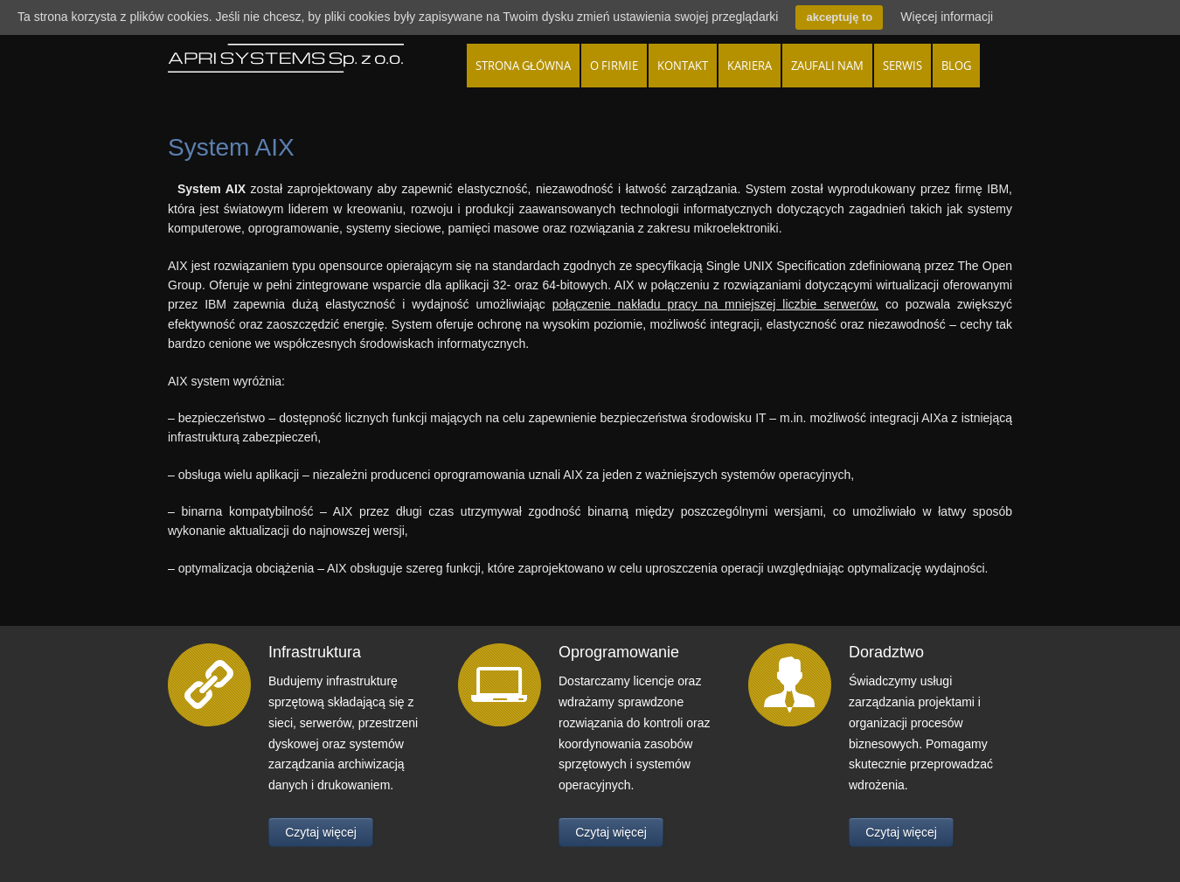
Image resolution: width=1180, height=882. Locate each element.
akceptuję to (839, 17)
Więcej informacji (946, 17)
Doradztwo (886, 652)
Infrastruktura (314, 652)
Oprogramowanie (619, 652)
